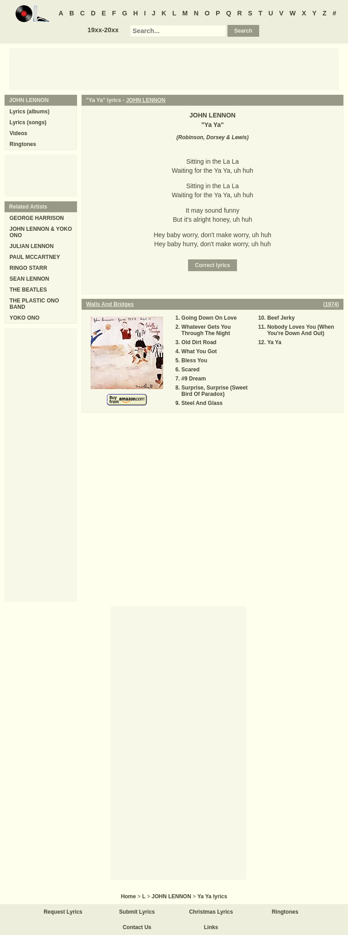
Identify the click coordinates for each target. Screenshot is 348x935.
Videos (18, 133)
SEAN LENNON (29, 279)
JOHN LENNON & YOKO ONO (41, 232)
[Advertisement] (174, 68)
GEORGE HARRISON (37, 218)
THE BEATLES (28, 290)
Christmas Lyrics (211, 912)
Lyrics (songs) (28, 122)
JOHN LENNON (145, 100)
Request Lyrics (63, 912)
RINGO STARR (28, 268)
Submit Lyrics (137, 912)
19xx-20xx (103, 30)
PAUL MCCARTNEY (35, 257)
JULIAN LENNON (31, 246)
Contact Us (137, 927)
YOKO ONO (24, 318)
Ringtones (23, 144)
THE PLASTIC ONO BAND (34, 303)
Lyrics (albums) (29, 111)
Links (211, 927)
